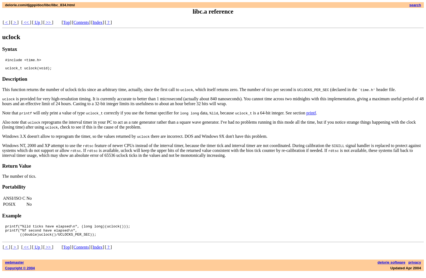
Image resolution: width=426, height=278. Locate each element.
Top (66, 22)
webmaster (14, 267)
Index (97, 22)
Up (37, 22)
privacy (414, 267)
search (415, 5)
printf (311, 115)
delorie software (391, 267)
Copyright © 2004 (20, 273)
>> (48, 22)
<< (26, 22)
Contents (81, 22)
